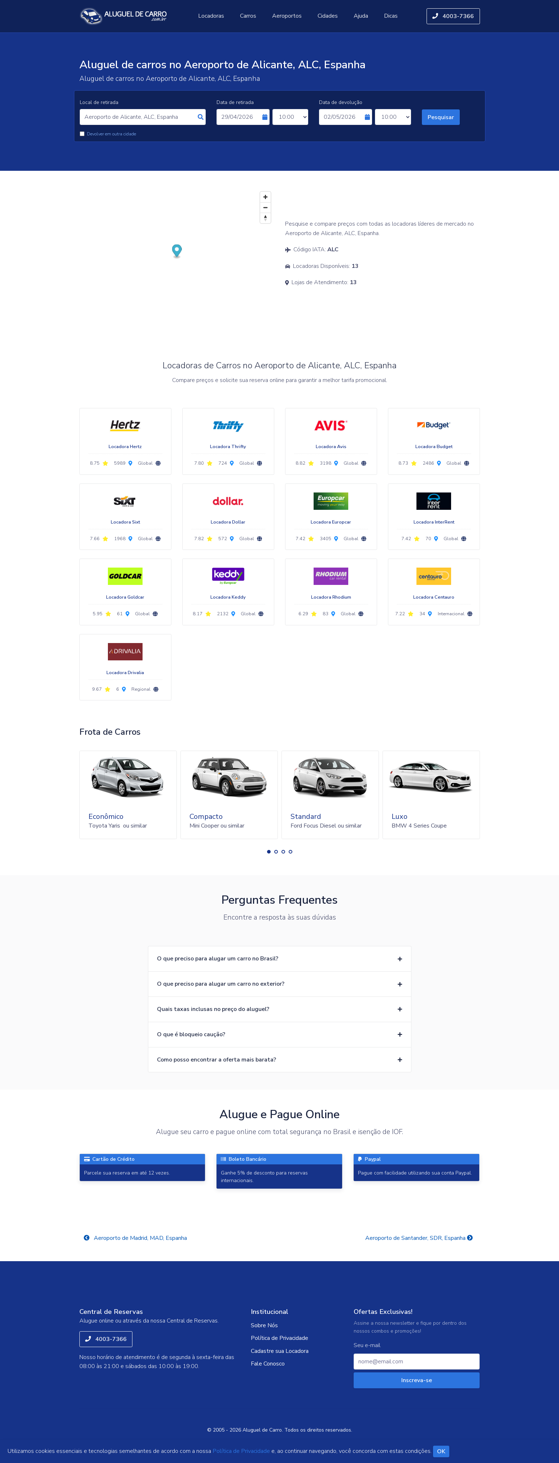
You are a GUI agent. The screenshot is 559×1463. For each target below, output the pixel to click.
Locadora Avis (331, 446)
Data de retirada (235, 102)
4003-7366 (453, 16)
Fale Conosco (268, 1364)
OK (441, 1451)
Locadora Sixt (125, 522)
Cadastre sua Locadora (280, 1351)
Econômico (105, 816)
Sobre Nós (264, 1325)
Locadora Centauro (433, 597)
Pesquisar (441, 117)
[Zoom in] (265, 197)
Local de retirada (99, 102)
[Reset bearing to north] (265, 218)
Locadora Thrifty (228, 446)
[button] (268, 851)
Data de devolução (340, 102)
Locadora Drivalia (125, 672)
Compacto (206, 816)
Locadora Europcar (331, 522)
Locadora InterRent (434, 522)
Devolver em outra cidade (111, 134)
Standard (306, 816)
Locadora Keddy (228, 597)
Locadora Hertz (125, 446)
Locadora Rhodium (331, 597)
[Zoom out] (265, 207)
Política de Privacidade (279, 1338)
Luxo (399, 816)
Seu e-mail (367, 1345)
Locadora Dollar (228, 522)
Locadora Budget (434, 446)
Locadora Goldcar (125, 597)
